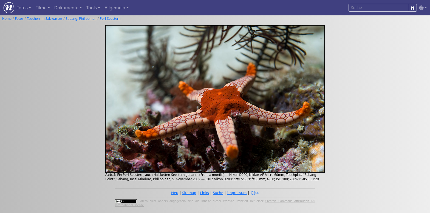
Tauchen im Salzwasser (44, 18)
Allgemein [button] (114, 8)
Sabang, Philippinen (81, 18)
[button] (422, 8)
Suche (218, 192)
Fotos (19, 18)
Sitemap (189, 192)
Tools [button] (91, 8)
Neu (174, 192)
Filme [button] (41, 8)
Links (204, 192)
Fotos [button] (22, 8)
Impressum (237, 192)
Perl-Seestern (110, 18)
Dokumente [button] (66, 8)
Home (7, 18)
